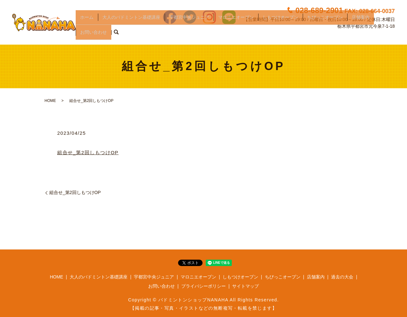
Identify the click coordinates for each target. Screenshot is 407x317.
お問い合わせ (93, 34)
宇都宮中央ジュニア (189, 24)
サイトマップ (245, 286)
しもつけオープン (280, 24)
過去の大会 (342, 276)
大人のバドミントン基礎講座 (131, 24)
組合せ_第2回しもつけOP (88, 152)
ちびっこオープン (325, 24)
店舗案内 (360, 24)
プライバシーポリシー (203, 286)
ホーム (86, 24)
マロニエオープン (236, 24)
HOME (50, 100)
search (116, 35)
